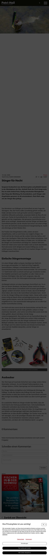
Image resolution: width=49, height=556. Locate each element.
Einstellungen (24, 543)
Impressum (29, 539)
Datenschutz (20, 539)
